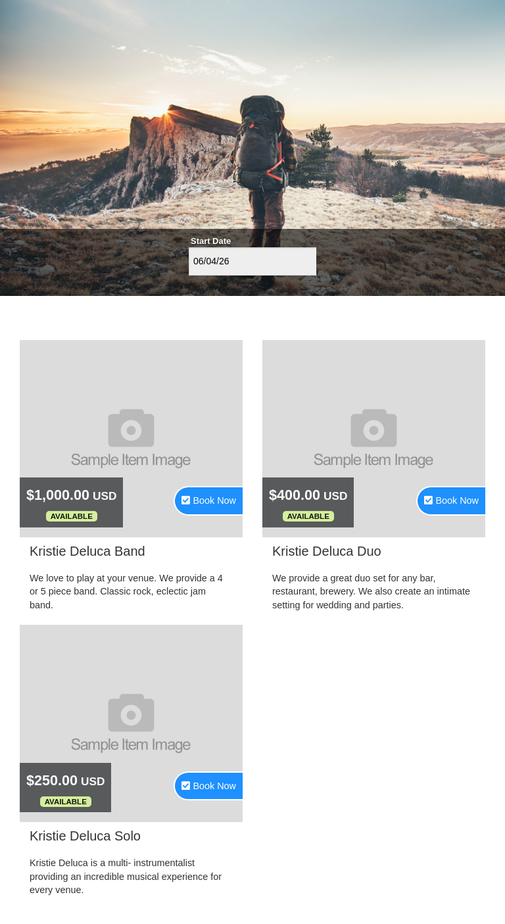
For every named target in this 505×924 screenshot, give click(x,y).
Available (72, 516)
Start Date (211, 241)
